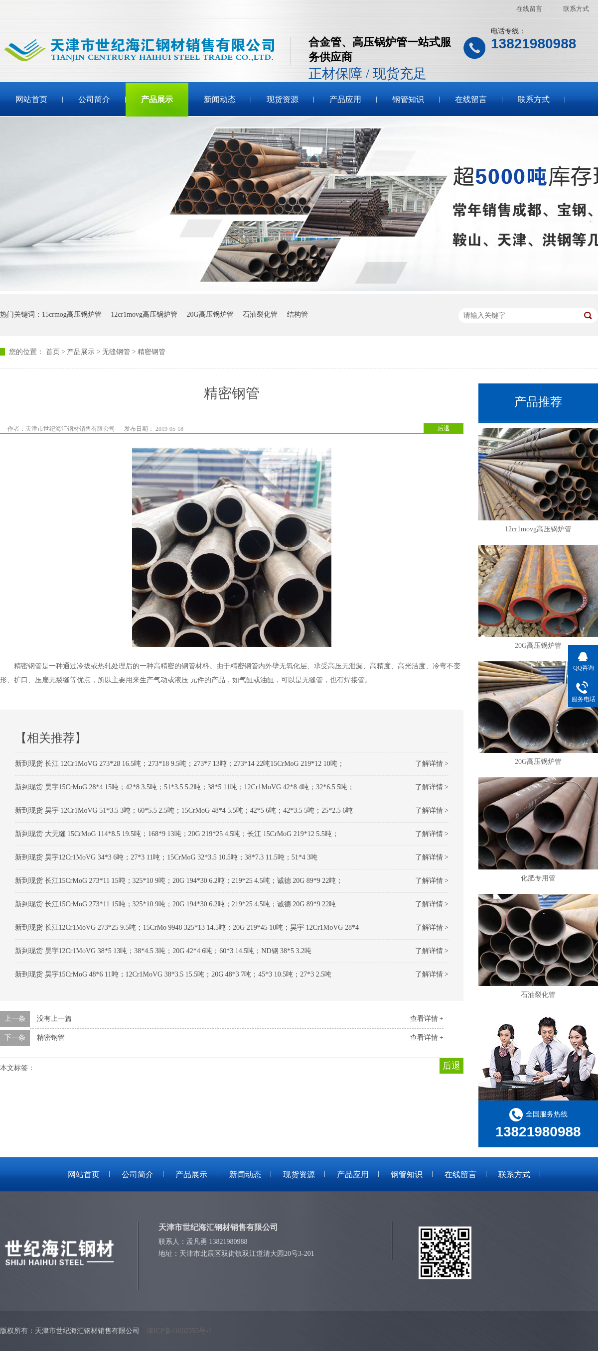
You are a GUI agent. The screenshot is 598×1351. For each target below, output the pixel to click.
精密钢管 (151, 352)
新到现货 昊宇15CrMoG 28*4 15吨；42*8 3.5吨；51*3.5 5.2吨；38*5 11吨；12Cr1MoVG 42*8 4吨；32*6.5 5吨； (184, 787)
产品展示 (157, 99)
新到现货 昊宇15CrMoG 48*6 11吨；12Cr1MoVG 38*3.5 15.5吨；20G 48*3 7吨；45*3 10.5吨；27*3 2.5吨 (173, 974)
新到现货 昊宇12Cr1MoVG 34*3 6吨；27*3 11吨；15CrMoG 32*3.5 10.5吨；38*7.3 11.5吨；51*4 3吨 (166, 857)
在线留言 (529, 8)
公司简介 (94, 99)
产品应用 (345, 99)
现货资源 (283, 99)
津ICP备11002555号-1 (179, 1331)
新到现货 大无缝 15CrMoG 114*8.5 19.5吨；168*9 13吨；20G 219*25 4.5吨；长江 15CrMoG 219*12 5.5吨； (177, 834)
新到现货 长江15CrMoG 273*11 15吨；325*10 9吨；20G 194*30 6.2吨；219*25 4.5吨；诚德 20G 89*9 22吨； (179, 880)
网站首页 (31, 99)
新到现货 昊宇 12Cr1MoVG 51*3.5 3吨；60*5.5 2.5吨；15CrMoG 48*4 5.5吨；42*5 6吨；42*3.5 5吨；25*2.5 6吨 (184, 810)
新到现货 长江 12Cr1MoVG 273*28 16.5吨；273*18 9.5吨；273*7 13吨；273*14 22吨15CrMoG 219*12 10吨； (179, 763)
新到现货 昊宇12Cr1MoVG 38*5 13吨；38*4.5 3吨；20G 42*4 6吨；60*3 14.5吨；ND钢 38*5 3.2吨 (163, 951)
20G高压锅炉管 (210, 314)
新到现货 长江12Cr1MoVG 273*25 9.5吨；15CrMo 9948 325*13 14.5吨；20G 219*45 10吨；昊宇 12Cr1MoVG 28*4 (187, 927)
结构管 (297, 314)
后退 (443, 428)
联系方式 (576, 8)
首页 (53, 352)
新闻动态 (220, 99)
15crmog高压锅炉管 (72, 314)
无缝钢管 (116, 352)
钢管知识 (408, 99)
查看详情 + (427, 1018)
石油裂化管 (260, 314)
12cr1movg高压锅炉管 (144, 314)
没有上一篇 (54, 1018)
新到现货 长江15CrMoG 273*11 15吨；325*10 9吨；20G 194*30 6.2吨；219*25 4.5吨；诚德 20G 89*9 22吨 (175, 904)
